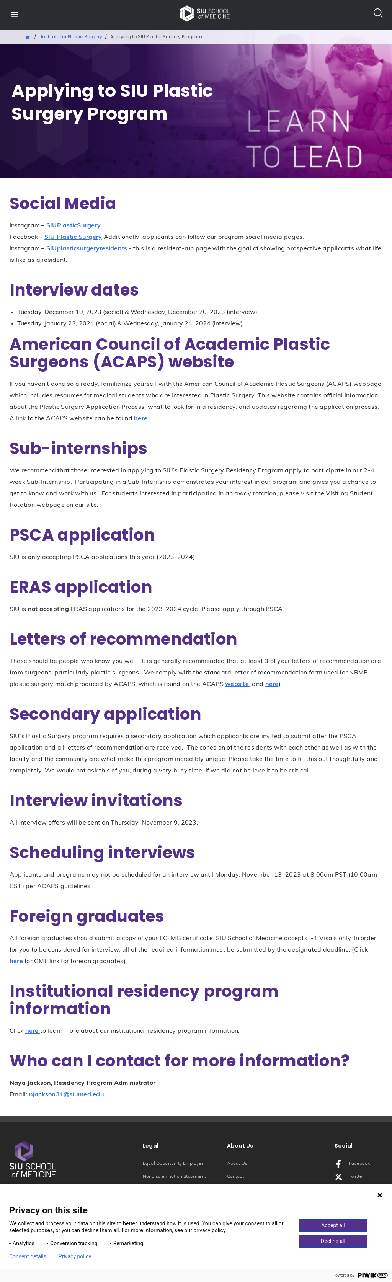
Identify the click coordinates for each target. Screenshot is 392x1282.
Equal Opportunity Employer (173, 1163)
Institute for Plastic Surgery (71, 36)
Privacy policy (75, 1256)
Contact (235, 1176)
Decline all (333, 1241)
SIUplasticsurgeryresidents (86, 249)
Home (28, 36)
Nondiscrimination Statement (174, 1176)
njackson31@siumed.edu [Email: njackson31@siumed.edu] (66, 1095)
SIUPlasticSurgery (73, 226)
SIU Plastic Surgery (73, 237)
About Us (237, 1163)
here (140, 419)
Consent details (27, 1256)
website (237, 684)
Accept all (333, 1225)
